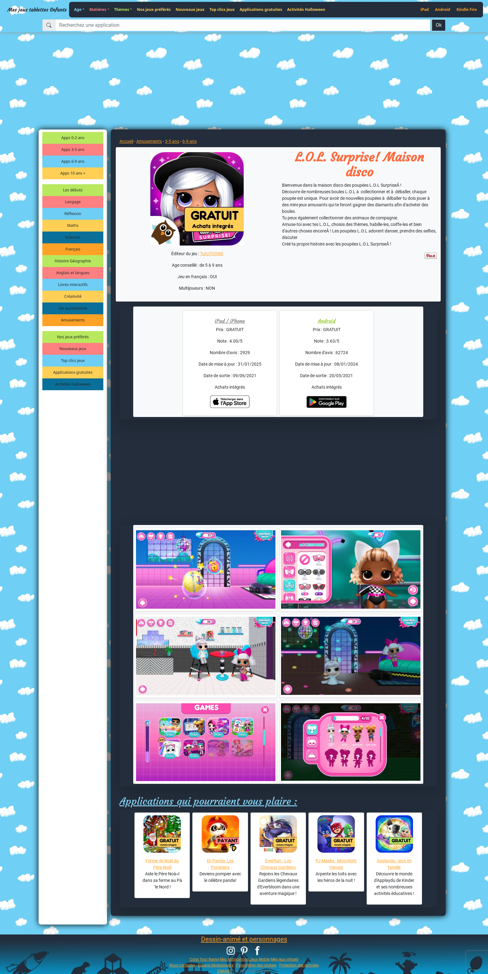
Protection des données (299, 965)
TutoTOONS (211, 253)
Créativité (72, 296)
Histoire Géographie (73, 261)
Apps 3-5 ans (72, 149)
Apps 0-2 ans (72, 137)
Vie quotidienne (73, 308)
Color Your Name (204, 959)
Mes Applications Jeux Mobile (245, 959)
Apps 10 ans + (73, 173)
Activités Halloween (306, 9)
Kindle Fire (467, 9)
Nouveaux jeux (190, 9)
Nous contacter (182, 965)
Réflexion (72, 213)
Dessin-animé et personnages (244, 939)
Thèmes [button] (121, 9)
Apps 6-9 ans (72, 161)
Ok (439, 25)
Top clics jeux (222, 9)
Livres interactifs (73, 284)
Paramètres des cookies (256, 965)
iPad (424, 9)
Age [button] (78, 9)
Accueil (126, 141)
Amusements (73, 320)
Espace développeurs (215, 965)
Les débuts (73, 190)
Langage (73, 201)
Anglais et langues (72, 272)
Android (442, 9)
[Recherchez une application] (242, 25)
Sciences (72, 237)
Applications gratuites (261, 9)
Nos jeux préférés (154, 9)
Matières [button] (97, 9)
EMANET (224, 971)
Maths (72, 225)
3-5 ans (172, 141)
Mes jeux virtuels (284, 959)
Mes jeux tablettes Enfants (37, 10)
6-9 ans (189, 141)
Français (72, 249)
